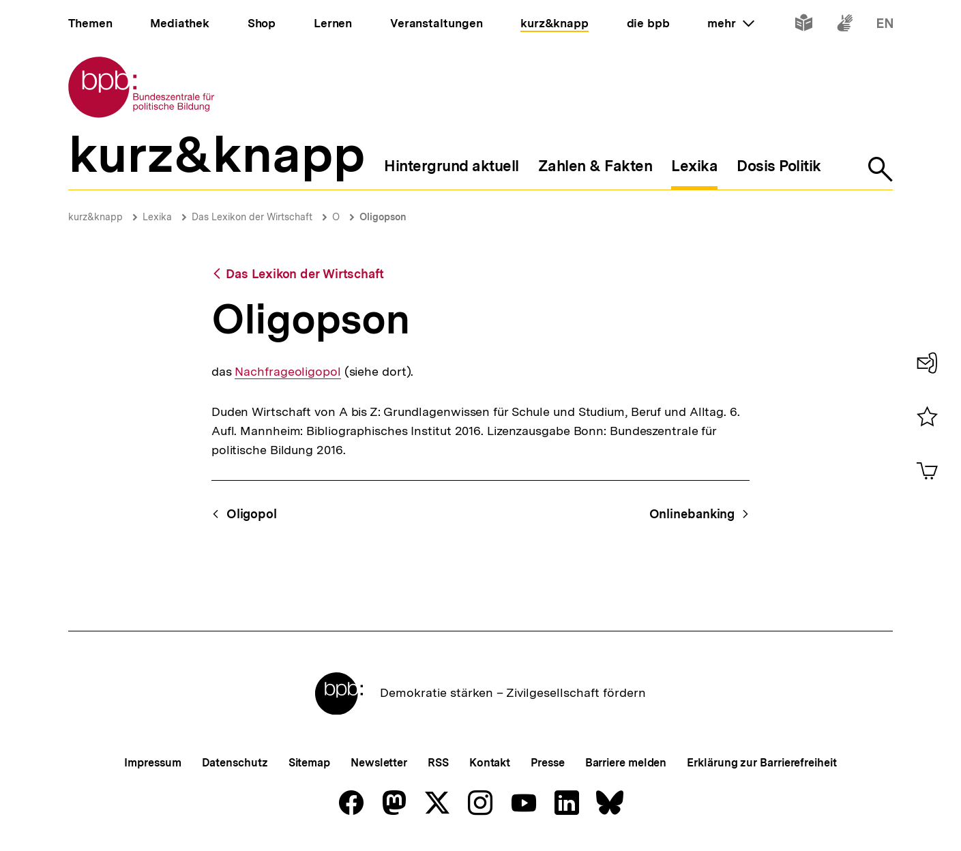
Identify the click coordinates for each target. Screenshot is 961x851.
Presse (547, 762)
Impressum (152, 762)
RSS (438, 762)
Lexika (157, 216)
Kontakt (489, 762)
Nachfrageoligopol (287, 371)
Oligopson (382, 216)
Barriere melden (626, 762)
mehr (730, 23)
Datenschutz (235, 762)
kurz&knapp (95, 216)
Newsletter (379, 762)
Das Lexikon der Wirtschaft (252, 216)
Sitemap (309, 762)
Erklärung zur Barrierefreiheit (761, 762)
